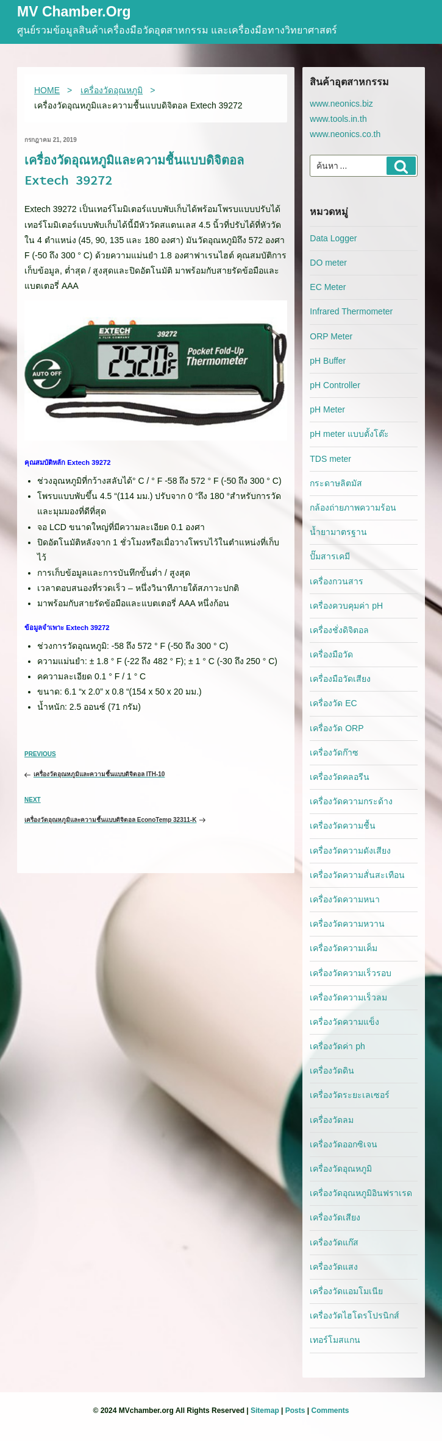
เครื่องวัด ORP (336, 728)
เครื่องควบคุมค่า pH (346, 606)
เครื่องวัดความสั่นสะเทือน (357, 875)
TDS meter (330, 459)
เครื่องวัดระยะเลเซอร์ (350, 1095)
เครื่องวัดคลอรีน (339, 777)
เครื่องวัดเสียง (335, 1217)
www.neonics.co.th (345, 134)
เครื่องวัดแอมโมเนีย (346, 1291)
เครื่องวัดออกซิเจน (343, 1144)
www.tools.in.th (338, 119)
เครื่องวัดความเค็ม (343, 948)
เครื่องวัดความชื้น (343, 825)
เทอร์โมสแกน (335, 1340)
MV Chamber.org (74, 12)
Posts (295, 1410)
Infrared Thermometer (351, 311)
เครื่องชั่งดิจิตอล (339, 630)
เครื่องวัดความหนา (345, 899)
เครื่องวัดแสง (334, 1267)
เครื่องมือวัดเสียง (340, 679)
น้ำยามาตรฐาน (338, 532)
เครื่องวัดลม (332, 1120)
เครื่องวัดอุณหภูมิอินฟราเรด (361, 1193)
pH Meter (327, 409)
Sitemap (265, 1410)
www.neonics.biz (341, 103)
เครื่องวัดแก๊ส (334, 1242)
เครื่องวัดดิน (332, 1070)
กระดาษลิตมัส (336, 483)
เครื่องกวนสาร (336, 581)
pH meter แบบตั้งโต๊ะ (349, 434)
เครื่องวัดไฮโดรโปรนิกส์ (354, 1315)
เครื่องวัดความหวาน (347, 924)
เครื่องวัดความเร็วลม (348, 997)
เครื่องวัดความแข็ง (344, 1022)
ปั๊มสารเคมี (330, 556)
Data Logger (333, 238)
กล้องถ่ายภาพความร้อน (353, 507)
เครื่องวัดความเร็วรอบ (350, 973)
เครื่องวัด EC (333, 703)
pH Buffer (328, 361)
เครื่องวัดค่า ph (337, 1046)
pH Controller (335, 385)
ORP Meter (331, 336)
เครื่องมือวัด (331, 654)
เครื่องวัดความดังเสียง (350, 850)
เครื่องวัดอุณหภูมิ (341, 1169)
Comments (330, 1410)
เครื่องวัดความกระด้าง (351, 801)
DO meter (328, 262)
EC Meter (328, 287)
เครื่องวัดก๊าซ (334, 752)
